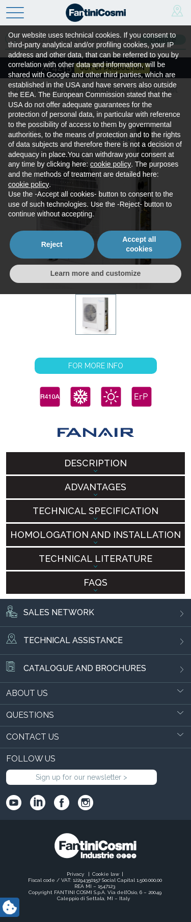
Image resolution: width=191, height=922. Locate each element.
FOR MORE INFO (95, 366)
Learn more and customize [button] (95, 901)
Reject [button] (52, 872)
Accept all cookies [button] (139, 872)
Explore (163, 40)
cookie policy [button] (110, 792)
